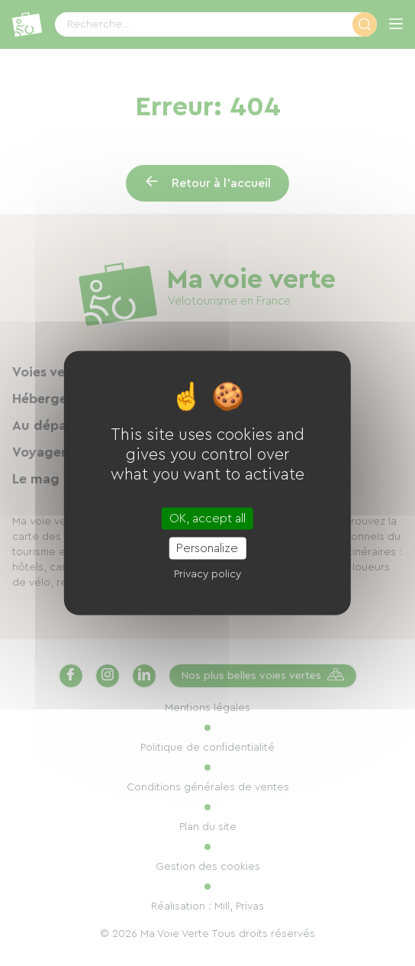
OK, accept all (207, 518)
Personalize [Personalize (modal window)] (207, 548)
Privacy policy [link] (207, 574)
